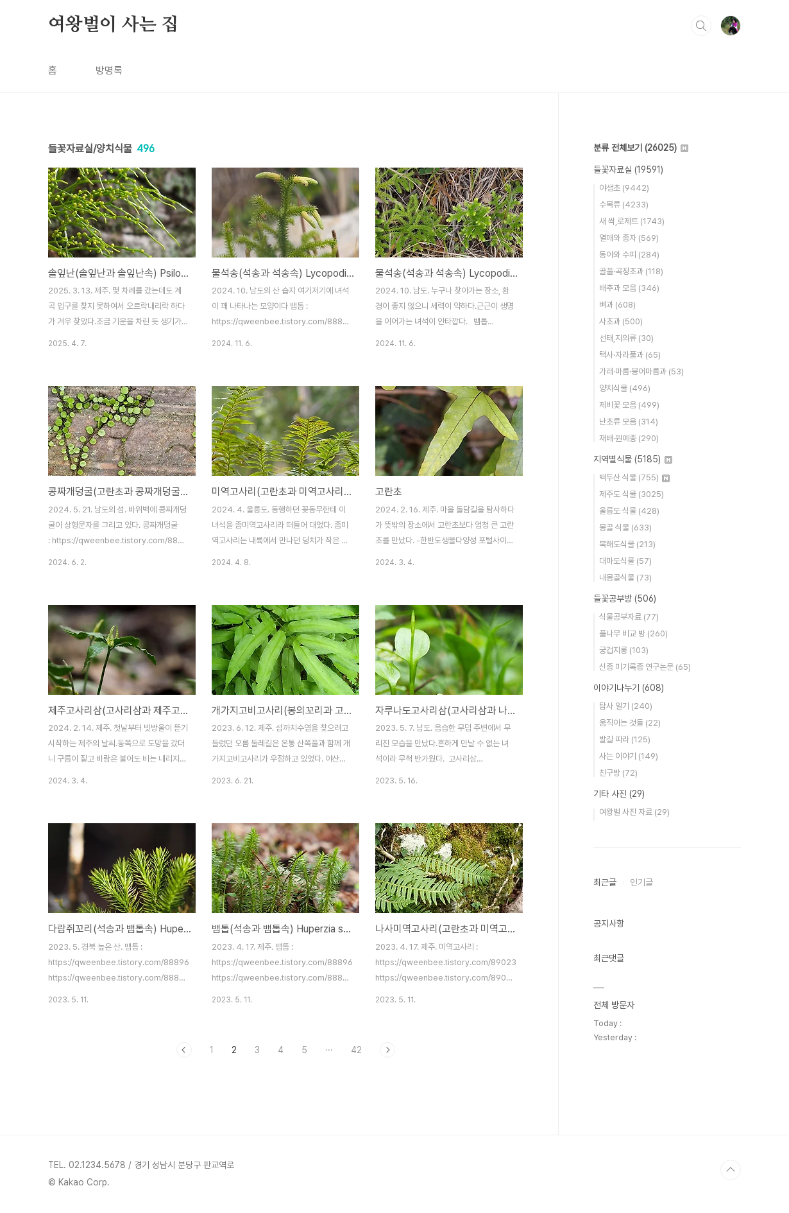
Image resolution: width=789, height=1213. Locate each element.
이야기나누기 (628, 688)
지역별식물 (632, 459)
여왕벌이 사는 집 (113, 25)
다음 (387, 1050)
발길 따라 (624, 739)
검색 (701, 25)
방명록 (109, 70)
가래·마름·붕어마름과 (641, 371)
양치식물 (624, 388)
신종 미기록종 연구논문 (645, 667)
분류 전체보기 (640, 148)
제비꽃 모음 (629, 405)
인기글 (641, 882)
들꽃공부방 (624, 598)
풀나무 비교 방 (633, 633)
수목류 (624, 204)
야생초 (624, 188)
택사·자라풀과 (630, 355)
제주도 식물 (631, 494)
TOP (730, 1170)
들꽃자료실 (628, 169)
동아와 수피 (629, 254)
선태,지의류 (626, 338)
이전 (184, 1050)
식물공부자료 (629, 617)
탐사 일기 (625, 706)
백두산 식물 (634, 477)
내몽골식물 (625, 577)
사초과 (621, 321)
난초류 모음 (628, 421)
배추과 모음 (629, 288)
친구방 (618, 773)
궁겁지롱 (624, 650)
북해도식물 (627, 544)
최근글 (604, 882)
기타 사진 (619, 794)
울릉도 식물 (629, 511)
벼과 (617, 305)
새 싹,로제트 (632, 221)
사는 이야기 (628, 756)
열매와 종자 (629, 238)
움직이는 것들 (630, 723)
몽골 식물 (625, 527)
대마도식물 (625, 561)
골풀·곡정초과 (631, 271)
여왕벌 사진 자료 (634, 812)
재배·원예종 (629, 438)
